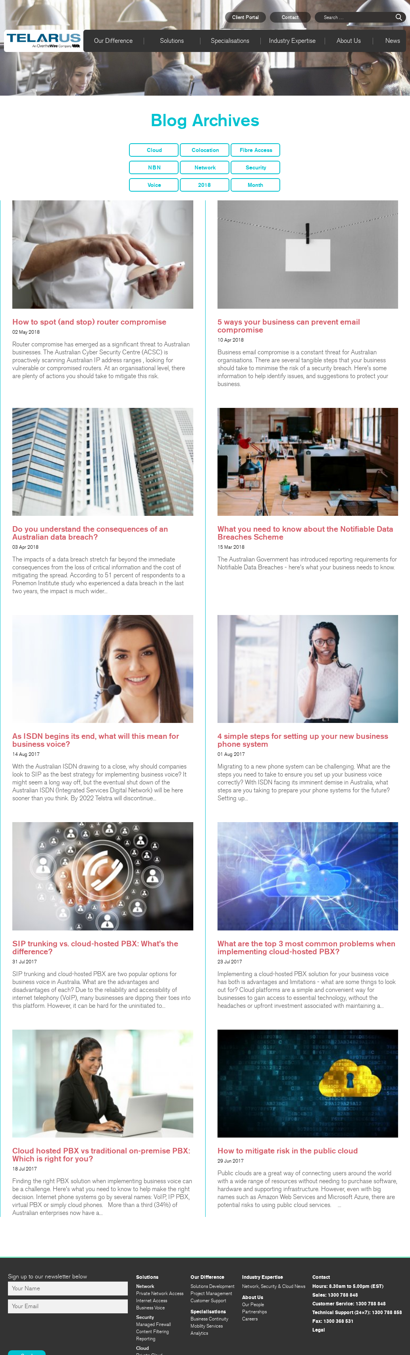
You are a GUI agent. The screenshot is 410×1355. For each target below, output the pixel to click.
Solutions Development (213, 1286)
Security (256, 167)
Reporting (146, 1339)
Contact (290, 17)
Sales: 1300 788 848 (335, 1295)
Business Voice (150, 1308)
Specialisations (230, 40)
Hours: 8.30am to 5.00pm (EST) (347, 1286)
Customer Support (208, 1300)
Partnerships (254, 1312)
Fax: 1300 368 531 (333, 1321)
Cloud (154, 150)
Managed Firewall (153, 1324)
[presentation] (68, 1332)
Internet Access (151, 1300)
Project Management (211, 1293)
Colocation (205, 150)
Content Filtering (152, 1331)
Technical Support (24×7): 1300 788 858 (357, 1312)
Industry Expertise (292, 40)
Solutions (172, 40)
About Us (349, 40)
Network (205, 167)
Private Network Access (159, 1293)
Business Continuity (209, 1319)
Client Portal (245, 17)
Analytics (199, 1333)
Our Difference (113, 40)
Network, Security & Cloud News (273, 1286)
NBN (154, 167)
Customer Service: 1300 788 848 (349, 1304)
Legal (318, 1330)
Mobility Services (207, 1326)
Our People (253, 1304)
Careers (250, 1319)
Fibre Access (256, 150)
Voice (154, 185)
